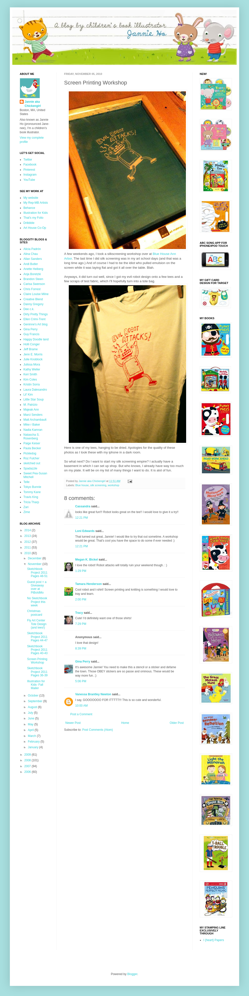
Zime (26, 512)
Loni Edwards (85, 531)
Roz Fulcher (31, 458)
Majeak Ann (31, 409)
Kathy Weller (31, 369)
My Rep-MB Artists (35, 202)
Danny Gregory (33, 304)
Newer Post (73, 723)
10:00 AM (81, 705)
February (34, 741)
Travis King (30, 497)
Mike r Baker (31, 424)
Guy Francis (31, 334)
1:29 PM (80, 571)
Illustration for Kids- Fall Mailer (36, 685)
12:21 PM (81, 517)
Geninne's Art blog (35, 324)
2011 (28, 547)
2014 (28, 530)
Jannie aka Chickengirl (33, 104)
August (33, 707)
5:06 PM (80, 681)
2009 (28, 754)
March (32, 736)
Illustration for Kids (35, 213)
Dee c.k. (28, 309)
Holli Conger (31, 344)
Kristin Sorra (31, 384)
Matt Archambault (34, 419)
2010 (28, 553)
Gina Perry (82, 661)
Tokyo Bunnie (32, 487)
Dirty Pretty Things (35, 314)
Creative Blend (33, 299)
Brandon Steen (33, 279)
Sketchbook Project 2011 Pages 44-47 (37, 636)
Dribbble (29, 223)
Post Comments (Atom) (97, 729)
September (35, 701)
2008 (28, 760)
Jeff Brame (30, 349)
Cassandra (82, 506)
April (31, 730)
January (33, 747)
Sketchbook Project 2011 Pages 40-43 (37, 650)
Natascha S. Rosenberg (31, 436)
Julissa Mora (31, 364)
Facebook (29, 164)
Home (125, 723)
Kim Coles (30, 379)
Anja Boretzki (32, 274)
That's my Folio (33, 217)
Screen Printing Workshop (37, 660)
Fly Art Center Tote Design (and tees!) (36, 624)
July (31, 712)
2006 (28, 772)
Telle (26, 482)
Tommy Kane (32, 492)
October (33, 695)
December (35, 558)
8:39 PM (80, 648)
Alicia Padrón (32, 249)
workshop (113, 485)
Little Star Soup (33, 399)
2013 (28, 536)
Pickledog (29, 453)
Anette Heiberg (33, 269)
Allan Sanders (32, 259)
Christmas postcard (34, 612)
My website (30, 197)
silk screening (98, 485)
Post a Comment (81, 714)
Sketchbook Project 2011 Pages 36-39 (37, 671)
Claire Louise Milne (36, 294)
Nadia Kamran (32, 430)
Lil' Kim (28, 394)
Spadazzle (30, 468)
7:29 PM (80, 624)
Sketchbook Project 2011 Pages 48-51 (37, 572)
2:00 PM (80, 599)
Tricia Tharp (31, 502)
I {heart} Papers (213, 940)
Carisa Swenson (34, 284)
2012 (28, 542)
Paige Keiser (31, 443)
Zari (26, 507)
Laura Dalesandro (35, 389)
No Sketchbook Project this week (37, 602)
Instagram (29, 174)
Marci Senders (32, 414)
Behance (29, 208)
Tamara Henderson (88, 584)
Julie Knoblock (32, 359)
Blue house (82, 485)
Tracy (79, 612)
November (35, 564)
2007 (28, 766)
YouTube (29, 180)
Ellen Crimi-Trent (34, 319)
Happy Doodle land (36, 339)
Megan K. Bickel (86, 559)
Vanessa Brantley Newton (93, 694)
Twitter (27, 159)
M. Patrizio (30, 404)
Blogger (132, 974)
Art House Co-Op (34, 228)
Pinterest (29, 169)
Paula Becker (32, 448)
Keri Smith (30, 374)
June (31, 718)
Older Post (177, 723)
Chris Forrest (31, 289)
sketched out (31, 463)
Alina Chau (30, 254)
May (31, 724)
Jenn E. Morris (32, 354)
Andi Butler (30, 264)
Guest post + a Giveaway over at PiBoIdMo (36, 587)
